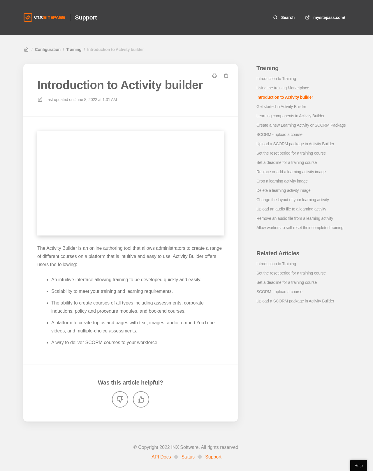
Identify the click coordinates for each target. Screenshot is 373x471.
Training (73, 49)
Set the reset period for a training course (291, 153)
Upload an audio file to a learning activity (291, 209)
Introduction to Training (276, 78)
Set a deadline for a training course (286, 162)
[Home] (44, 17)
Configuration (48, 49)
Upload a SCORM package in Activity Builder (295, 143)
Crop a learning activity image (282, 181)
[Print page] (214, 75)
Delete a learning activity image (283, 190)
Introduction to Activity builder (115, 49)
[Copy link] (226, 75)
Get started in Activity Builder (281, 106)
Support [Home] (86, 17)
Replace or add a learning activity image (291, 171)
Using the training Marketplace (282, 88)
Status (188, 457)
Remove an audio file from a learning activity (294, 218)
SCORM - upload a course (279, 134)
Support (213, 457)
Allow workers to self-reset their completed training (299, 227)
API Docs (161, 457)
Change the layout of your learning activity (292, 199)
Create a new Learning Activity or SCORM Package (301, 125)
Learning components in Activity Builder (290, 116)
